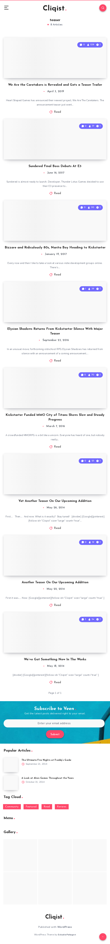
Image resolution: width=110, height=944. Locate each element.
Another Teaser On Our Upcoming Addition (55, 582)
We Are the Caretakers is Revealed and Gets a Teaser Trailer (55, 85)
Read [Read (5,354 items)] (47, 806)
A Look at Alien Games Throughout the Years (48, 778)
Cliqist (54, 8)
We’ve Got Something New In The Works (55, 659)
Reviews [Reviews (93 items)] (62, 806)
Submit (55, 734)
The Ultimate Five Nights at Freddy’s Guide (46, 760)
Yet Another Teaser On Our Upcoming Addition (55, 501)
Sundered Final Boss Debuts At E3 (55, 166)
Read (57, 112)
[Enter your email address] (54, 723)
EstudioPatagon (67, 934)
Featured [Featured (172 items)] (31, 806)
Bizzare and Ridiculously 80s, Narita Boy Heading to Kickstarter (55, 247)
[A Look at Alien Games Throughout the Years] (11, 783)
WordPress (64, 927)
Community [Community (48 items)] (12, 806)
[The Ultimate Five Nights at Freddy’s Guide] (11, 765)
